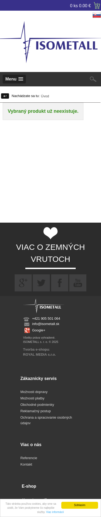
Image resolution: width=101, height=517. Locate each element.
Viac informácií (55, 512)
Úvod (45, 96)
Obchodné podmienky (37, 405)
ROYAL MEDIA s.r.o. (39, 354)
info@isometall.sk (45, 324)
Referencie (29, 458)
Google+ (39, 330)
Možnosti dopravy (34, 392)
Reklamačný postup (36, 411)
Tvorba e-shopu (36, 349)
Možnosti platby (33, 398)
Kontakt (26, 464)
